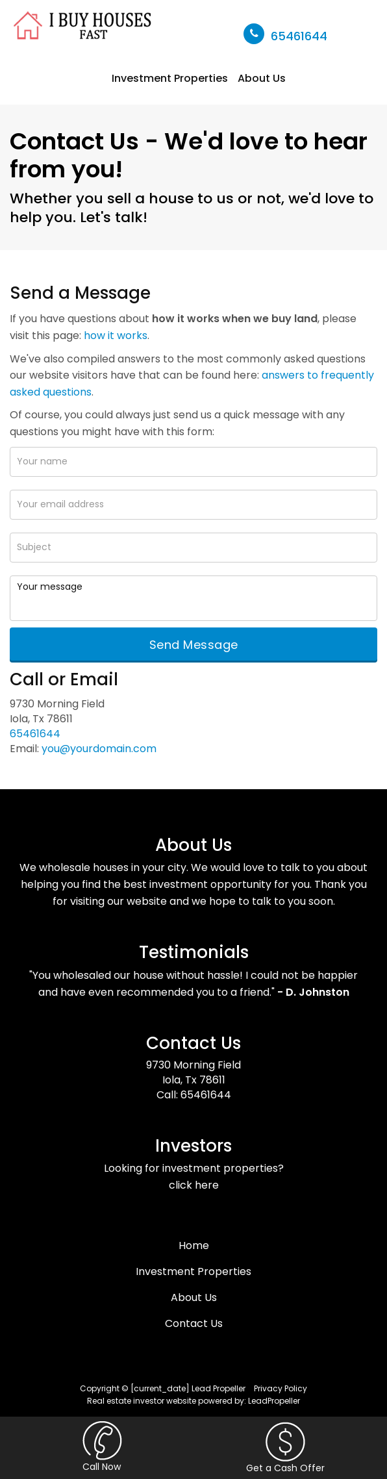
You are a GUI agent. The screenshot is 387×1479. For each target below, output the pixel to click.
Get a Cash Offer (285, 1447)
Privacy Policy (280, 1388)
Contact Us (193, 1043)
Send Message (193, 645)
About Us (262, 78)
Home (194, 1245)
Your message (193, 598)
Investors (193, 1145)
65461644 (299, 36)
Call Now (102, 1447)
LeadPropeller (274, 1400)
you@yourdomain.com (99, 748)
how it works (115, 335)
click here (194, 1185)
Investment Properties (170, 78)
